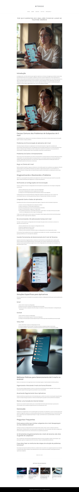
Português (48, 11)
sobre (32, 11)
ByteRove (39, 6)
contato (37, 11)
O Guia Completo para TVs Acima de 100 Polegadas (33, 476)
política (42, 11)
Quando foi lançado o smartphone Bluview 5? (57, 476)
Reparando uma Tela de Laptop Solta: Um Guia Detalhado (44, 476)
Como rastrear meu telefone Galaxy (21, 476)
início (28, 11)
